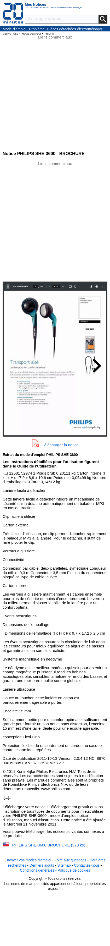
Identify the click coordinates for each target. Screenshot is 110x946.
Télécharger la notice (60, 445)
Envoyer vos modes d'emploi (27, 860)
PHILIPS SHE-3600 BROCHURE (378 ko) (48, 845)
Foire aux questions (70, 860)
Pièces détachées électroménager (75, 29)
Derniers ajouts (42, 865)
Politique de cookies (73, 870)
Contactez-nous (87, 865)
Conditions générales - (38, 870)
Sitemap (64, 865)
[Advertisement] (55, 221)
